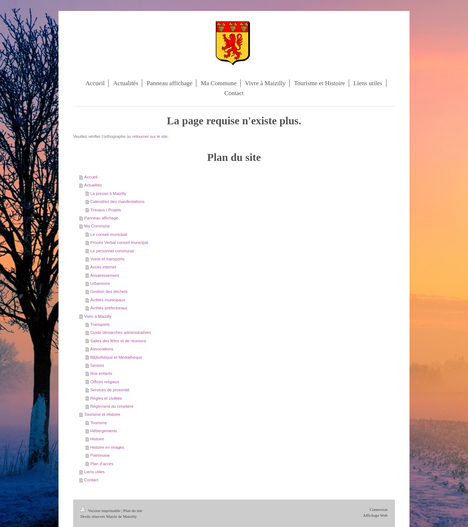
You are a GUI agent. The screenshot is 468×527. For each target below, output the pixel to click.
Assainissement (104, 275)
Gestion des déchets (109, 291)
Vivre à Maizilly (97, 316)
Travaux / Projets (105, 210)
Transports (100, 324)
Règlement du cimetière (111, 406)
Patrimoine (100, 455)
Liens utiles (94, 472)
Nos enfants (101, 373)
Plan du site (132, 510)
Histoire (97, 439)
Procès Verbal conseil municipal (119, 242)
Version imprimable (100, 510)
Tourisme (98, 423)
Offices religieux (104, 382)
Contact (91, 480)
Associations (101, 349)
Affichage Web (375, 515)
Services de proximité (109, 390)
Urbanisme (100, 283)
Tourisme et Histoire (102, 414)
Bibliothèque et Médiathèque (116, 357)
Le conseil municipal (108, 234)
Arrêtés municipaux (107, 300)
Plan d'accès (101, 464)
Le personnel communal (112, 251)
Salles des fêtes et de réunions (118, 341)
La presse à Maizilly (108, 193)
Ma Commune (97, 226)
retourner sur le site (149, 136)
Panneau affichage (101, 218)
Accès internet (103, 267)
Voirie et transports (107, 259)
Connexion (379, 509)
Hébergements (103, 431)
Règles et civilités (106, 398)
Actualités (93, 185)
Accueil (90, 177)
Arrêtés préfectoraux (108, 308)
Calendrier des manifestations (117, 201)
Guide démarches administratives (120, 332)
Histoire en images (107, 447)
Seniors (97, 365)
